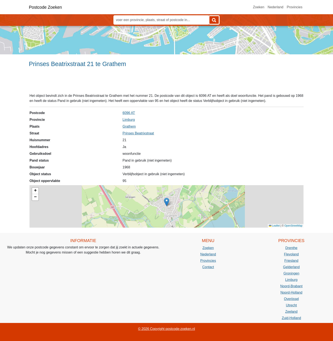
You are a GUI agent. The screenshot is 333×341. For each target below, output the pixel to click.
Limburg (129, 119)
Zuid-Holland (291, 318)
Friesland (291, 260)
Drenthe (291, 248)
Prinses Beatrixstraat (138, 133)
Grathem (129, 126)
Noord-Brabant (291, 286)
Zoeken (258, 7)
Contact (208, 267)
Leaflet (274, 225)
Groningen (291, 273)
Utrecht (291, 305)
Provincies (294, 7)
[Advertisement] (166, 82)
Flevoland (291, 254)
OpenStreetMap (293, 225)
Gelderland (291, 267)
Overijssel (291, 299)
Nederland (275, 7)
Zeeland (291, 311)
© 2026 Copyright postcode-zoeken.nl (166, 329)
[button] (166, 202)
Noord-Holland (291, 292)
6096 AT (129, 113)
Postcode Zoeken (45, 7)
